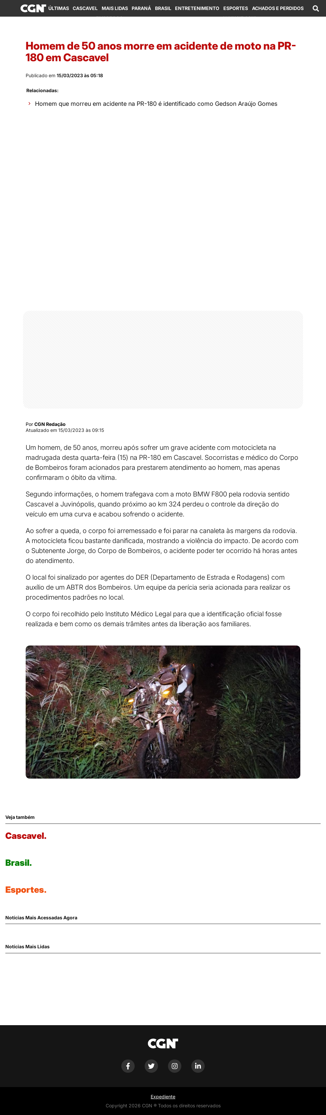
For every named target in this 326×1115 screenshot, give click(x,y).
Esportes (235, 8)
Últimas (58, 8)
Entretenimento (197, 8)
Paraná (141, 8)
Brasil (163, 8)
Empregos (109, 18)
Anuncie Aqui (239, 18)
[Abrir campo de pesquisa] (316, 8)
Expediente (163, 1096)
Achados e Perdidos (278, 8)
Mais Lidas (115, 8)
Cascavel (85, 8)
